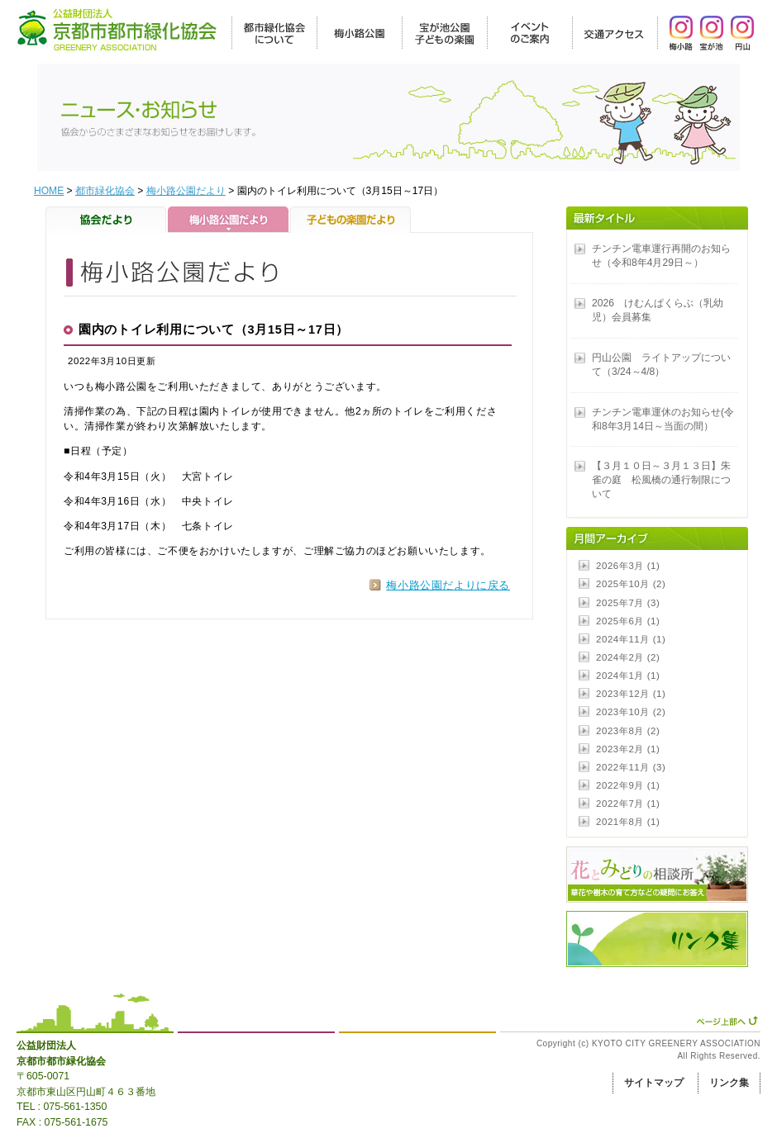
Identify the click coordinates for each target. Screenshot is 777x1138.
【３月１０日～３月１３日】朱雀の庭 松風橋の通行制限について (661, 480)
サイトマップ (654, 1082)
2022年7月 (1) (628, 803)
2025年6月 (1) (628, 621)
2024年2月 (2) (628, 657)
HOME (49, 191)
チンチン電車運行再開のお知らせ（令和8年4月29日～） (661, 255)
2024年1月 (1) (628, 675)
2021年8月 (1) (628, 822)
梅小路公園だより (186, 191)
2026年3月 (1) (628, 566)
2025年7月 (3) (628, 603)
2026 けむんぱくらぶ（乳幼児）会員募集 (657, 310)
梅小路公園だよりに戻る (448, 585)
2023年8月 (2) (628, 731)
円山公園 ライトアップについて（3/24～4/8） (661, 364)
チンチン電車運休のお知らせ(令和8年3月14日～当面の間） (663, 419)
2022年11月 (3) (630, 767)
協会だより (106, 219)
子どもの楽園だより (350, 219)
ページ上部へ (727, 1020)
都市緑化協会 (105, 191)
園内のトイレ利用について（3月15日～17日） (214, 329)
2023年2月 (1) (628, 749)
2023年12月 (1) (630, 694)
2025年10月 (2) (630, 584)
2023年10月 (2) (630, 712)
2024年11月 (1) (630, 639)
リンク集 (729, 1082)
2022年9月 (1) (628, 785)
